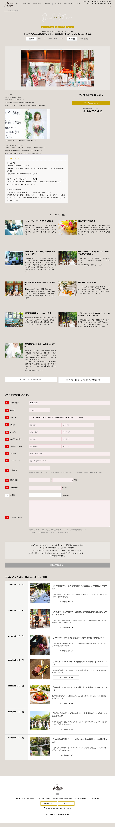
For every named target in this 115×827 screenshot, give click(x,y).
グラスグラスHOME (9, 10)
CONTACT (86, 1)
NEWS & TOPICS (105, 1)
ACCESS (95, 1)
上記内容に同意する (57, 556)
